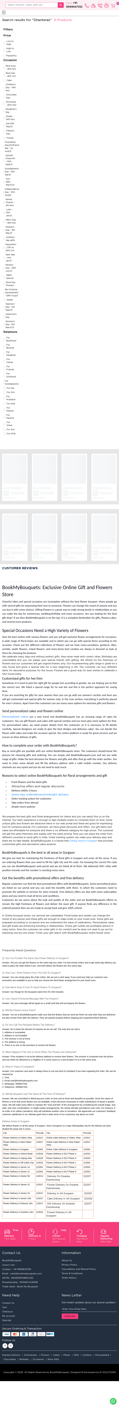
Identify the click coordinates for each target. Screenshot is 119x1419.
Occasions (38, 1359)
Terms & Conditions (72, 1273)
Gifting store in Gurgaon (83, 841)
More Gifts (53, 1359)
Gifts (76, 1355)
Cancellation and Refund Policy (79, 1269)
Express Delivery (11, 1355)
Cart (4, 1307)
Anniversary (30, 1355)
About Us (67, 1260)
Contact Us (8, 1303)
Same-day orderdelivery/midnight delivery (40, 794)
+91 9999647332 (22, 1269)
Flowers (45, 1355)
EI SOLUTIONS (108, 1372)
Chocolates (10, 1359)
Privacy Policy (69, 1265)
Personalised (102, 1355)
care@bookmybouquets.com (26, 1274)
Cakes (56, 1355)
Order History (69, 1278)
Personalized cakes (15, 717)
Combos (87, 1355)
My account (8, 1316)
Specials (6, 1320)
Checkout (7, 1312)
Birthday (24, 1359)
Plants (66, 1355)
